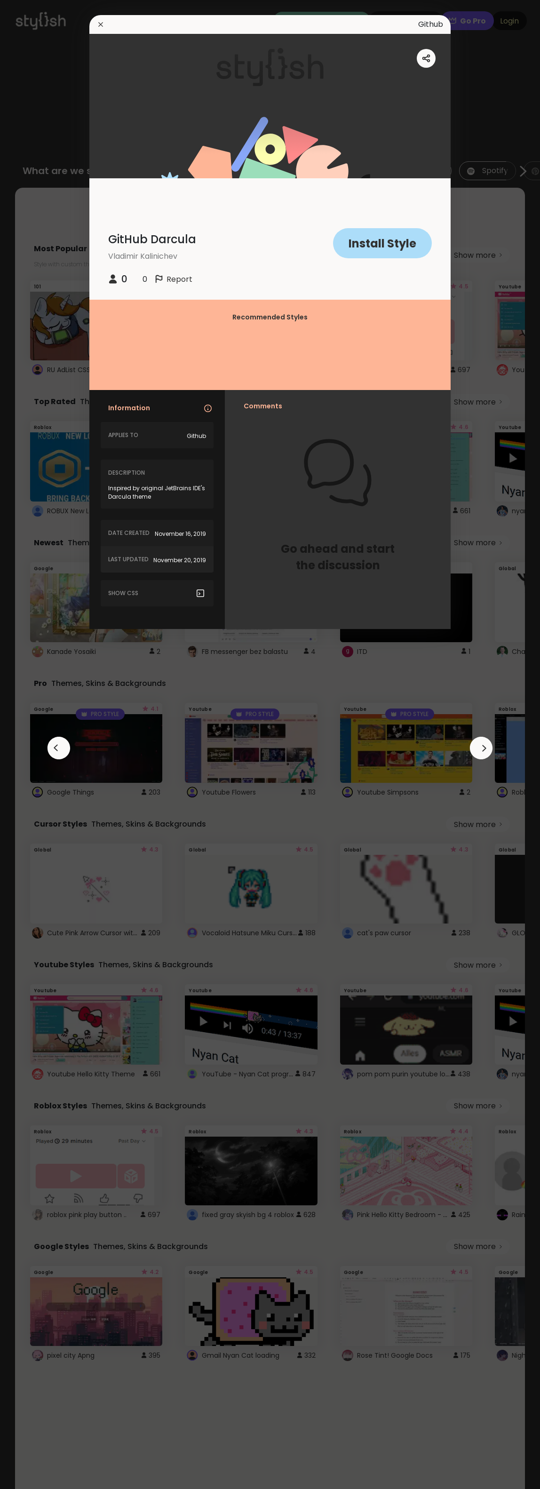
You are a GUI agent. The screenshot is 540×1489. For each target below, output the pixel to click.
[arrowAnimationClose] (59, 748)
